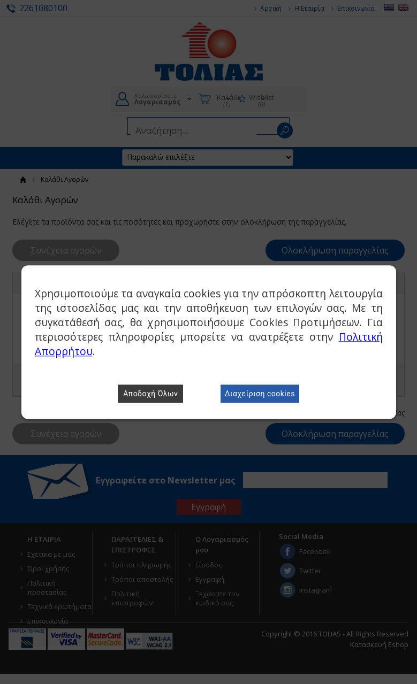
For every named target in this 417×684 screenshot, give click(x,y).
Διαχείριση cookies (260, 394)
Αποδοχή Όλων (150, 394)
